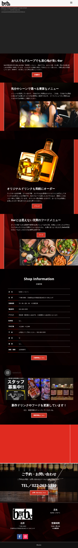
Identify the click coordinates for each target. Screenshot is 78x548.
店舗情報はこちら (39, 358)
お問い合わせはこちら (39, 493)
